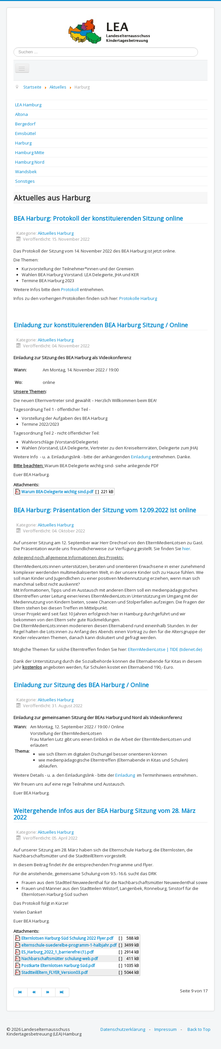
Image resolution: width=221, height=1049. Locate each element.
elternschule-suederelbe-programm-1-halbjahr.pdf (69, 945)
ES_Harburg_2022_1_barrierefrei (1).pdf (57, 952)
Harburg (23, 143)
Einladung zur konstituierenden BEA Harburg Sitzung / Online (100, 325)
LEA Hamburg (28, 105)
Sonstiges (25, 181)
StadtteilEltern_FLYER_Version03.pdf (54, 972)
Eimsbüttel (25, 133)
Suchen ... (13, 47)
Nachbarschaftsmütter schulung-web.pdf (59, 958)
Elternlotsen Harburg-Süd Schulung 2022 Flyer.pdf (67, 938)
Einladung (141, 457)
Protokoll (70, 289)
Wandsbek (26, 172)
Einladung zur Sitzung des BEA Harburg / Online (81, 685)
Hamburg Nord (29, 162)
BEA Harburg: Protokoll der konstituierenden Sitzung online (98, 218)
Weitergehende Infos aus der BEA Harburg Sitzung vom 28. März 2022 (104, 814)
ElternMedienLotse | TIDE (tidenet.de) (165, 649)
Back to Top (199, 1029)
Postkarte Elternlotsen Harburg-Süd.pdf (58, 965)
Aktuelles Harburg (56, 233)
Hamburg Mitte (29, 152)
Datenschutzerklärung (122, 1029)
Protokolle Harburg (138, 298)
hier (186, 548)
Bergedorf (25, 124)
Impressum (165, 1029)
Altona (21, 114)
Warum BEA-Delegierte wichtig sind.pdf (57, 491)
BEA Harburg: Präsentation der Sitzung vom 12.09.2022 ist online (104, 510)
